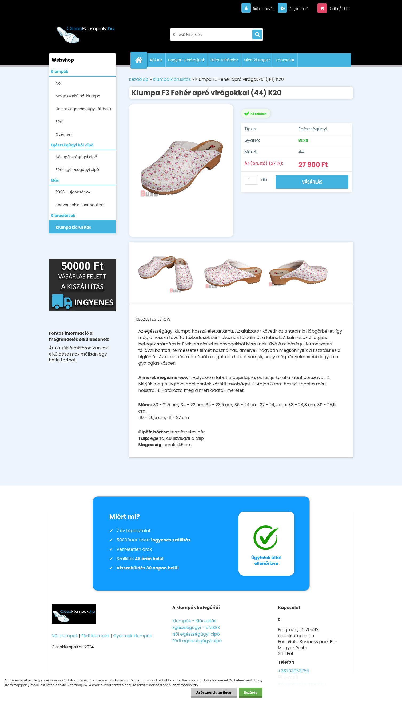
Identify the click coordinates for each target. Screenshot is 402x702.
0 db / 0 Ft (339, 8)
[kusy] (251, 180)
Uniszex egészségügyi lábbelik (84, 108)
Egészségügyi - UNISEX (196, 627)
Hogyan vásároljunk (186, 60)
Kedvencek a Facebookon (80, 205)
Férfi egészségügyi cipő (77, 169)
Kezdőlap (139, 79)
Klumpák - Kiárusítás (194, 621)
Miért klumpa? (257, 60)
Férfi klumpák (95, 636)
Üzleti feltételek (224, 60)
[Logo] (85, 31)
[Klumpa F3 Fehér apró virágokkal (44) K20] (181, 171)
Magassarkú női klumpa (78, 96)
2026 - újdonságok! (74, 192)
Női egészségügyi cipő (76, 156)
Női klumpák (65, 636)
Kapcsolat (285, 60)
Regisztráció (295, 8)
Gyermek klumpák (132, 636)
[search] (257, 35)
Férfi (59, 121)
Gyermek (64, 134)
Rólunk (156, 60)
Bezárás (250, 692)
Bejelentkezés (253, 8)
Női (59, 83)
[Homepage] (141, 60)
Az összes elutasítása (213, 692)
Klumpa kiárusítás (73, 227)
